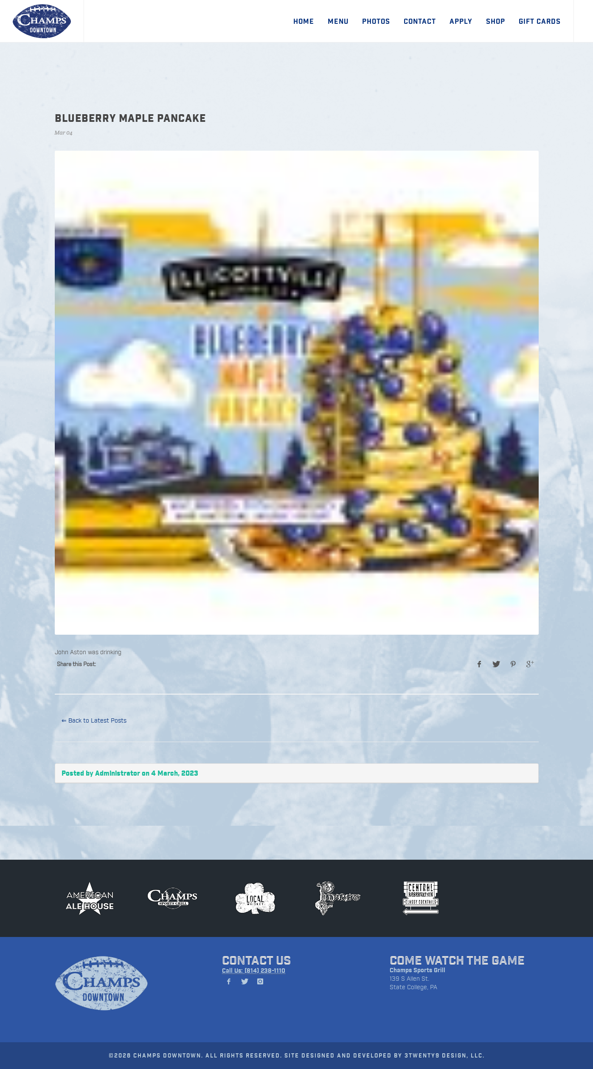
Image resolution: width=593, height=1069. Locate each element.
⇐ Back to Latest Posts (94, 720)
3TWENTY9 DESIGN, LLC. (445, 1055)
